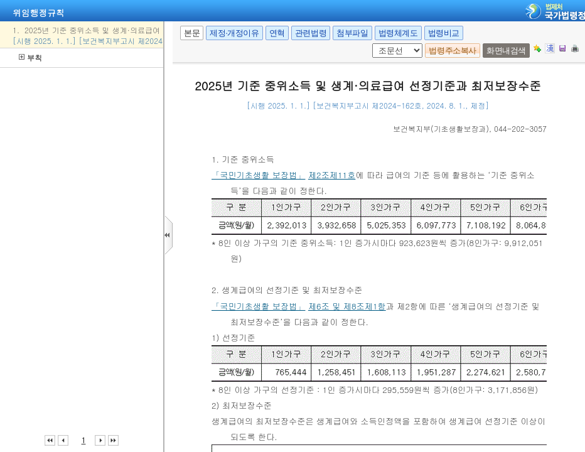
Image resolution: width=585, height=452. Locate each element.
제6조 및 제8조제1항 (347, 306)
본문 (192, 33)
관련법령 (310, 33)
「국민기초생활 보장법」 (258, 175)
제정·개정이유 (234, 33)
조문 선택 (376, 43)
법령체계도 (398, 33)
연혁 (277, 33)
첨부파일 (352, 33)
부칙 (30, 57)
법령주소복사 (452, 50)
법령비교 (443, 33)
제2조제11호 (331, 175)
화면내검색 (506, 50)
